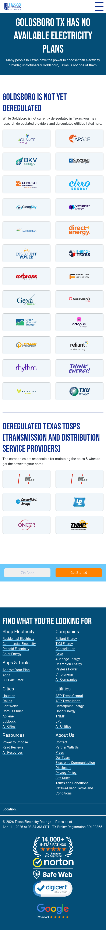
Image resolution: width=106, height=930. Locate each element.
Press (60, 752)
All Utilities (63, 726)
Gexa (59, 654)
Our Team (63, 758)
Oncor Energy (65, 711)
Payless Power (66, 669)
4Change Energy (68, 659)
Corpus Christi (13, 711)
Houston (9, 696)
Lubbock (9, 721)
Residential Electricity (18, 639)
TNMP (60, 716)
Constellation (65, 649)
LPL (58, 721)
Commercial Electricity (19, 644)
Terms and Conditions (72, 783)
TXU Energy (64, 644)
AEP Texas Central (69, 696)
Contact (61, 742)
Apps (6, 675)
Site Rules (63, 778)
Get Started (78, 573)
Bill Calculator (13, 680)
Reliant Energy (66, 639)
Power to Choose (15, 742)
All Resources (13, 752)
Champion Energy (69, 664)
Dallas (7, 701)
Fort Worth (10, 706)
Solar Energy (12, 654)
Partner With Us (67, 747)
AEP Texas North (68, 701)
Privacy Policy (66, 773)
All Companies (66, 679)
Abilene (8, 716)
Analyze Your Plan (16, 670)
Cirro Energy (65, 674)
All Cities (9, 726)
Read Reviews (13, 747)
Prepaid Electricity (16, 649)
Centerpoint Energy (70, 706)
